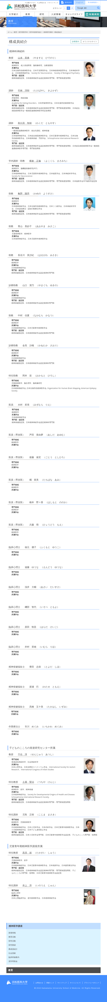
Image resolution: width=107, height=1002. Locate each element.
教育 (15, 32)
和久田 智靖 (25, 123)
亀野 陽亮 (23, 193)
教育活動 (12, 937)
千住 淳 (22, 754)
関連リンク (49, 983)
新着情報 (12, 933)
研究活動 (12, 941)
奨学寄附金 (13, 961)
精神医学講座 (48, 32)
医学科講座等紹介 (35, 32)
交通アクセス (31, 3)
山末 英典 (23, 57)
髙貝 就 (27, 852)
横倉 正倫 (35, 160)
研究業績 (12, 945)
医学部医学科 (23, 32)
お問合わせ (42, 3)
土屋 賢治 (28, 781)
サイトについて (74, 983)
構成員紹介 (13, 949)
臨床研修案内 (14, 957)
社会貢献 (12, 953)
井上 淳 (27, 885)
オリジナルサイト (90, 41)
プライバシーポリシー (91, 983)
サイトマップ (53, 3)
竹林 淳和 (23, 90)
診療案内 (75, 41)
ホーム (10, 32)
